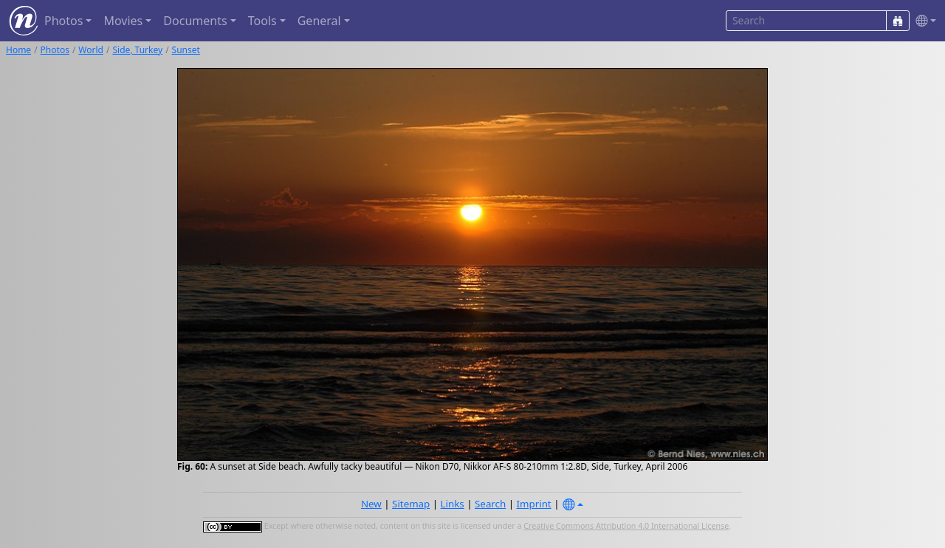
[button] (923, 21)
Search (490, 503)
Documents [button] (195, 21)
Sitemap (411, 503)
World (90, 50)
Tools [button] (262, 21)
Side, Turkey (137, 50)
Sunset (186, 50)
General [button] (319, 21)
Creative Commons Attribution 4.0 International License (626, 526)
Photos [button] (63, 21)
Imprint (534, 503)
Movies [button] (122, 21)
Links (452, 503)
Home (18, 50)
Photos (55, 50)
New (371, 503)
